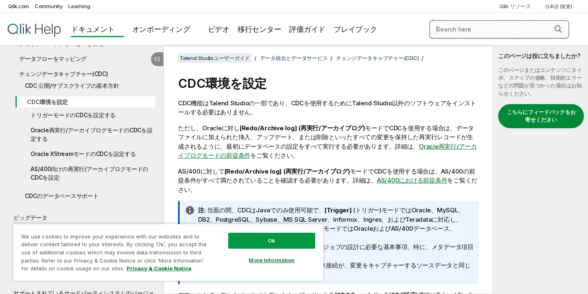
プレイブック (355, 29)
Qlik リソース (515, 6)
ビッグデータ (30, 217)
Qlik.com (18, 6)
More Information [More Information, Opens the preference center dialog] (271, 260)
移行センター (259, 29)
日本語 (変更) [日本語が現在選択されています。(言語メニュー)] (559, 6)
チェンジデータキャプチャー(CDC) (63, 73)
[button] (558, 29)
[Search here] (499, 29)
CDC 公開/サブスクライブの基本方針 (72, 85)
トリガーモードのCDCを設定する (73, 114)
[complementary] (540, 170)
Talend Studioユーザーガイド (215, 58)
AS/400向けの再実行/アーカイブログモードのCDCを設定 (89, 173)
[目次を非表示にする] (157, 59)
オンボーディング (161, 29)
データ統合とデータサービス (294, 58)
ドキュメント (93, 29)
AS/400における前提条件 (412, 180)
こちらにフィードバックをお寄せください (541, 116)
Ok (271, 240)
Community (49, 6)
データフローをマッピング (53, 58)
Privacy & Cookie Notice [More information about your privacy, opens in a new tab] (159, 268)
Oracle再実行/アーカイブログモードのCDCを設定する (92, 134)
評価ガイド (307, 29)
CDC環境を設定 (47, 101)
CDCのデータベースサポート (62, 195)
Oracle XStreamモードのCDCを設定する (83, 153)
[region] (168, 252)
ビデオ (218, 29)
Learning (79, 6)
